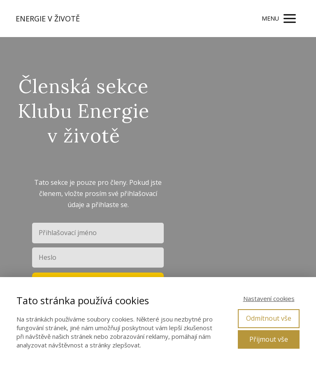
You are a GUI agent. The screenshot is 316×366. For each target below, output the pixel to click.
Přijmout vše (268, 339)
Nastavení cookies (269, 298)
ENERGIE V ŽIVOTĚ (48, 18)
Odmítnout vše (268, 318)
